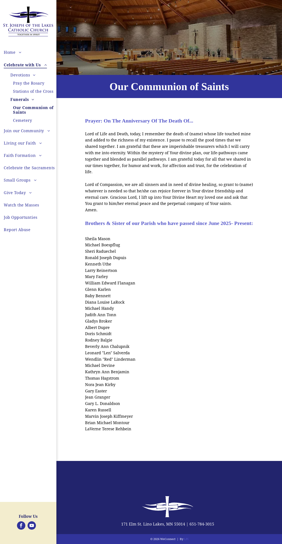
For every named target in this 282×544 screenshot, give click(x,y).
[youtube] (32, 526)
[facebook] (21, 526)
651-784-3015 (201, 524)
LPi (186, 539)
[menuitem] (35, 52)
